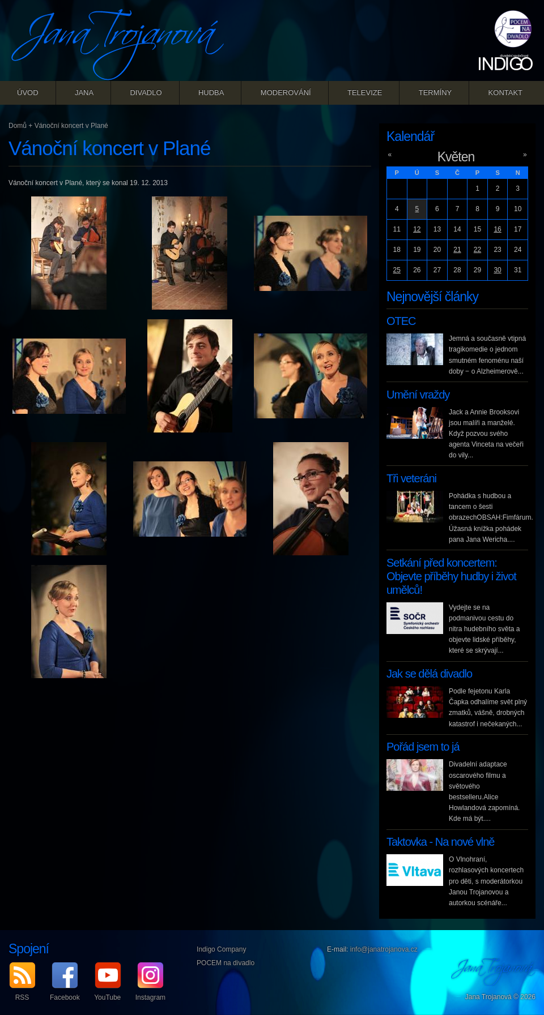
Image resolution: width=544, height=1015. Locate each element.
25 (397, 270)
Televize (364, 92)
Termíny (435, 92)
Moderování (286, 92)
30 (497, 270)
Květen (456, 156)
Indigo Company (221, 949)
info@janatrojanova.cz (384, 949)
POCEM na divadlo (225, 963)
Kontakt (505, 92)
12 (416, 229)
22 (477, 250)
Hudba (211, 92)
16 (497, 229)
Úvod (28, 92)
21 (457, 250)
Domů (17, 126)
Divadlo (146, 92)
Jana (84, 92)
